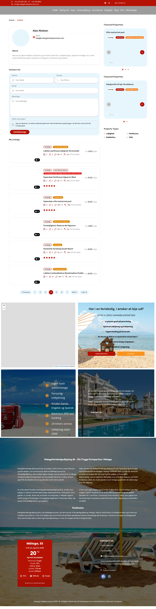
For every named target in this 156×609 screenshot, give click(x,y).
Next (74, 292)
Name (14, 75)
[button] (122, 69)
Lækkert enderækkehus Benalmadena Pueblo (63, 273)
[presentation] (109, 52)
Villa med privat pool (115, 32)
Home (11, 20)
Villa (131, 137)
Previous (25, 292)
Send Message (19, 132)
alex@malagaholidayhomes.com (50, 38)
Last (84, 292)
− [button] (4, 308)
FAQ (122, 10)
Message (16, 96)
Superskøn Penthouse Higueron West (59, 177)
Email (14, 86)
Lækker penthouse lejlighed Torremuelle (61, 151)
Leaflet (56, 366)
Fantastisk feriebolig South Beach (58, 249)
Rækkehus (110, 137)
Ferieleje (47, 147)
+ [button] (4, 305)
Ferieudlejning (83, 10)
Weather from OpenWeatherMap (35, 583)
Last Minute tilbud (60, 170)
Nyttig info (64, 10)
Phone (59, 75)
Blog (116, 10)
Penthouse (133, 133)
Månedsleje (131, 10)
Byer (73, 10)
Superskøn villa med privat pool (57, 201)
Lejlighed (110, 133)
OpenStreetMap (64, 366)
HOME (55, 10)
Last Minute (97, 10)
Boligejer (108, 10)
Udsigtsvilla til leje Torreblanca (120, 84)
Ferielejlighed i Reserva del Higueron (59, 225)
